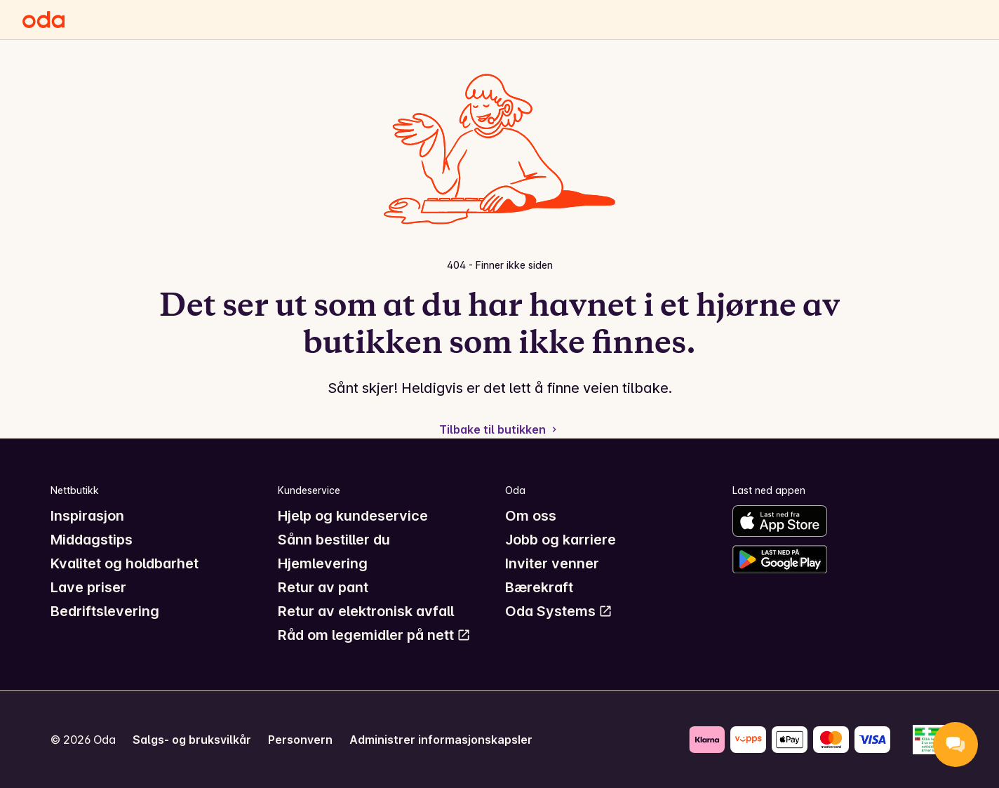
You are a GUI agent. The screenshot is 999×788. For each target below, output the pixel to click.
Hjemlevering (323, 563)
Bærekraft (539, 587)
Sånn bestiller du (334, 539)
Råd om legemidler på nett (374, 635)
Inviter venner (552, 563)
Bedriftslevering (105, 611)
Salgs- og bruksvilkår (192, 740)
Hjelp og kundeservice (353, 515)
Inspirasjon (87, 515)
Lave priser (88, 587)
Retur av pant (323, 587)
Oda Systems (558, 611)
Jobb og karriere (560, 539)
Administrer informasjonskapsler (440, 740)
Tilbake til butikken (499, 429)
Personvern (300, 740)
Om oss (530, 515)
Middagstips (92, 539)
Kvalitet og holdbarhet (125, 563)
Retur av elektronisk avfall (366, 611)
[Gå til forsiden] (43, 19)
